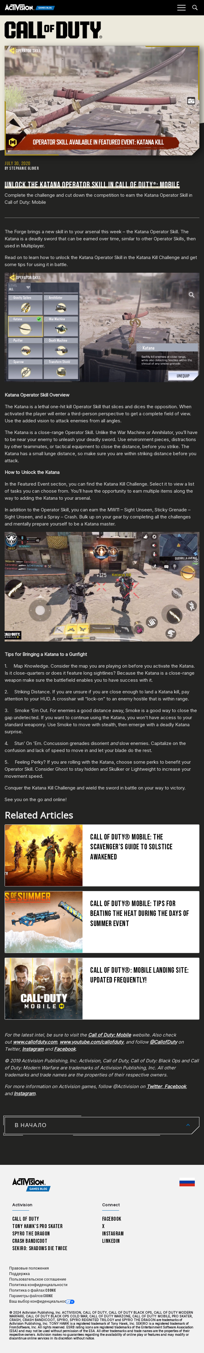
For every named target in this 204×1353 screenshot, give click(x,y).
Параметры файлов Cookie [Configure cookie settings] (31, 1296)
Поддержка (19, 1274)
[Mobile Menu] (181, 8)
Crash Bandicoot (29, 1241)
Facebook (112, 1219)
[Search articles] (195, 7)
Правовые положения (29, 1268)
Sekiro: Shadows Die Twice (39, 1248)
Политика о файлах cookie (32, 1290)
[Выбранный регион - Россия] (187, 1182)
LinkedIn (111, 1241)
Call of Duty (25, 1219)
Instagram (113, 1234)
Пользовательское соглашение (37, 1279)
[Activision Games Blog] (30, 8)
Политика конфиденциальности (38, 1285)
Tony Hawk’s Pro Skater (37, 1226)
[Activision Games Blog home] (31, 1185)
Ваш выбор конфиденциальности (39, 1301)
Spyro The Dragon (31, 1234)
